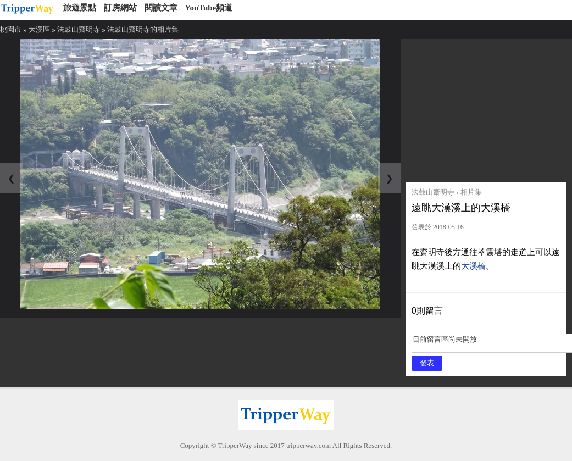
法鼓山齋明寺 (78, 29)
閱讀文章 (161, 7)
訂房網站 (120, 7)
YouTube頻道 (208, 7)
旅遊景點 (79, 7)
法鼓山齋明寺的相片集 (143, 29)
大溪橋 (473, 266)
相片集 (471, 192)
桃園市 (10, 29)
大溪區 (39, 29)
